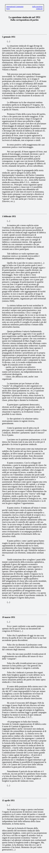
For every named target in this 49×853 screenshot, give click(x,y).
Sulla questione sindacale (37, 8)
